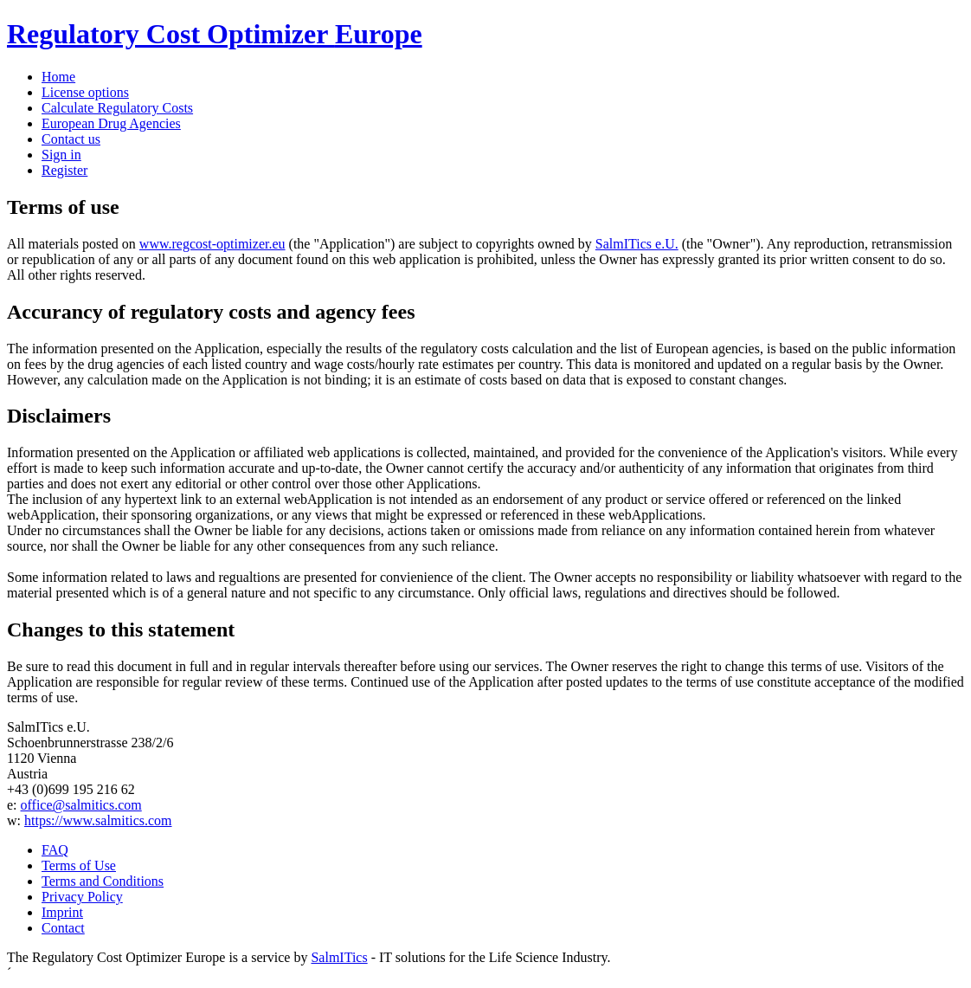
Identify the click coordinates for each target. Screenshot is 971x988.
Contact (63, 927)
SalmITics (339, 957)
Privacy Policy (82, 896)
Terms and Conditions (103, 881)
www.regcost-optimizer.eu (212, 243)
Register (64, 170)
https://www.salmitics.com (98, 820)
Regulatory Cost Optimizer (214, 33)
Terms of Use (79, 865)
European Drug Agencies (111, 123)
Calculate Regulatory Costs (117, 107)
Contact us (71, 139)
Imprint (62, 912)
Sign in (61, 154)
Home (58, 76)
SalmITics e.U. (636, 243)
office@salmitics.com (81, 805)
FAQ (55, 850)
